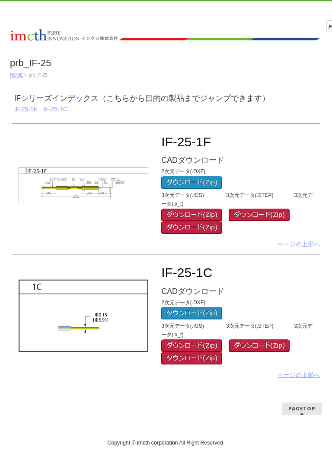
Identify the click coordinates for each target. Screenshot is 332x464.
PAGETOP (302, 408)
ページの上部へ (299, 244)
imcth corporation (157, 443)
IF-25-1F (26, 109)
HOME (16, 75)
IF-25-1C (55, 109)
